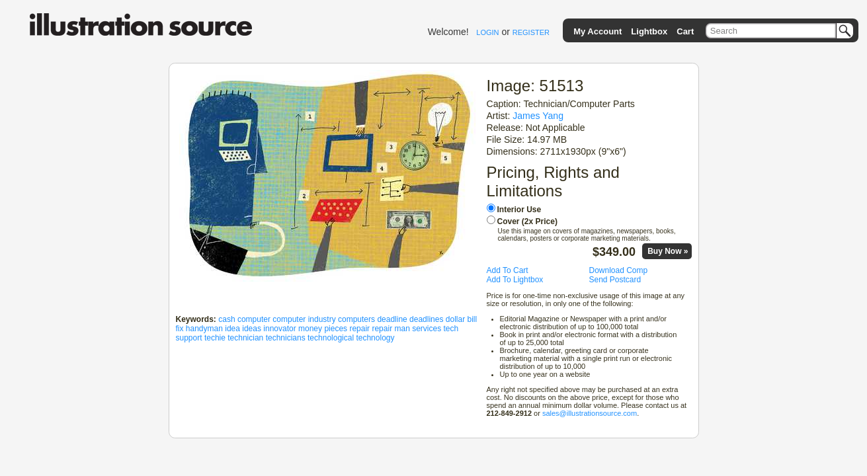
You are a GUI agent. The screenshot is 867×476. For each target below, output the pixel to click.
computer (253, 319)
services (426, 328)
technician (245, 337)
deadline (392, 319)
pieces (335, 328)
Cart (685, 31)
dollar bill (461, 319)
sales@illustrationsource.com (589, 413)
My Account (597, 31)
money (310, 328)
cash (226, 319)
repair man (390, 328)
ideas (251, 328)
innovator (279, 328)
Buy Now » (667, 251)
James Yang (538, 115)
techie (215, 337)
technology (375, 337)
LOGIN (487, 32)
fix (180, 328)
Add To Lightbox (515, 279)
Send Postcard (615, 279)
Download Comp (618, 270)
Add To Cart (507, 270)
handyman (204, 328)
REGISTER (531, 32)
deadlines (426, 319)
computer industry (303, 319)
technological (331, 337)
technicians (286, 337)
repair (359, 328)
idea (232, 328)
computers (356, 319)
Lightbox (649, 31)
